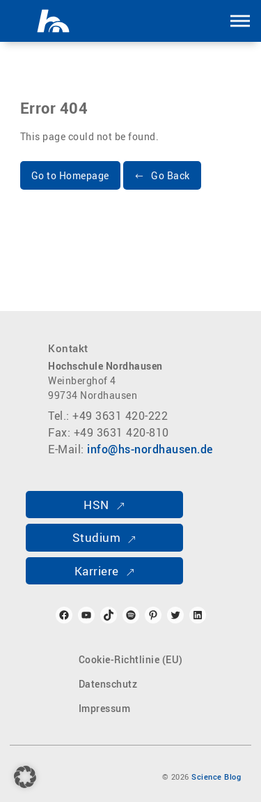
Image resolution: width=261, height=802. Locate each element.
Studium (96, 537)
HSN (96, 505)
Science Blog (216, 776)
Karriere (96, 571)
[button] (240, 21)
